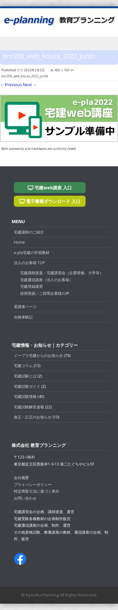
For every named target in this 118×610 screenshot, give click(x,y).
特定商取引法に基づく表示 (36, 491)
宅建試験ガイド (27, 386)
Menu (59, 44)
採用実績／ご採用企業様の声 (44, 293)
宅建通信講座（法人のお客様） (46, 279)
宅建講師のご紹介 (29, 232)
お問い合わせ (25, 498)
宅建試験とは (25, 376)
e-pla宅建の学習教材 (31, 252)
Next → (30, 84)
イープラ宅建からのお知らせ (38, 355)
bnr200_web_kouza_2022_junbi (24, 76)
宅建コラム (23, 365)
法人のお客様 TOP (29, 262)
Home (19, 242)
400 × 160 (62, 70)
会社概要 (21, 477)
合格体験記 (23, 317)
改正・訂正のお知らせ (33, 417)
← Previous (11, 84)
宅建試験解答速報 (29, 407)
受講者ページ (25, 306)
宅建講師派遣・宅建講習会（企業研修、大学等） (61, 272)
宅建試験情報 (25, 396)
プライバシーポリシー (33, 484)
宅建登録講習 (31, 286)
